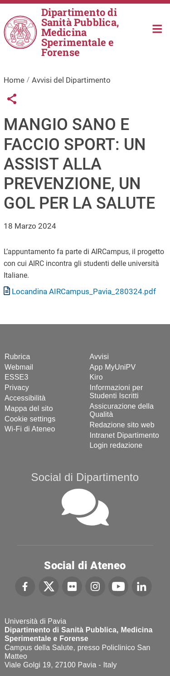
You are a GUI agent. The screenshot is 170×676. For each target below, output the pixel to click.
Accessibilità (25, 398)
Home (157, 28)
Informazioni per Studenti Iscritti (116, 392)
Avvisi (99, 357)
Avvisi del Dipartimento (71, 80)
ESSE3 (17, 377)
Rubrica (17, 357)
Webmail (19, 367)
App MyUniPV (113, 367)
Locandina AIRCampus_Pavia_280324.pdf (84, 291)
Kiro (96, 377)
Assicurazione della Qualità (122, 410)
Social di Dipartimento (85, 477)
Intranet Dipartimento (125, 435)
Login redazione (116, 445)
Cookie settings (30, 419)
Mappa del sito (29, 408)
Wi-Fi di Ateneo (30, 429)
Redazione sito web (122, 425)
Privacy (17, 387)
